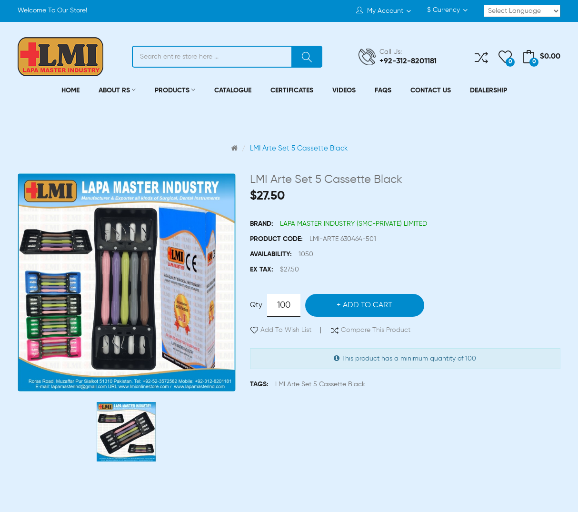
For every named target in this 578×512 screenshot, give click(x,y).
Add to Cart (367, 305)
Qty (256, 305)
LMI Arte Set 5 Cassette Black (299, 148)
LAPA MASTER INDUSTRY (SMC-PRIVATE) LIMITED (353, 224)
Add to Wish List (285, 330)
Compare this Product (375, 330)
